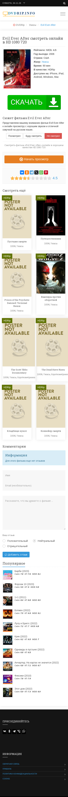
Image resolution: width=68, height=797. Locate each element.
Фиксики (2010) (23, 675)
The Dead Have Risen (53, 369)
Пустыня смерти (17, 241)
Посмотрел (14, 136)
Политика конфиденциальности (20, 774)
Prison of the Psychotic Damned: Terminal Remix (16, 303)
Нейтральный (44, 540)
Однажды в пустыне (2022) (29, 649)
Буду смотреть (34, 136)
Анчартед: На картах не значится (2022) (37, 662)
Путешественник (51, 238)
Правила (7, 769)
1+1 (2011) (20, 597)
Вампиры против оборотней (51, 298)
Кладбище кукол (17, 430)
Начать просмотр (33, 159)
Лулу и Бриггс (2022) (26, 623)
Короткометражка (26, 377)
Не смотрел (53, 136)
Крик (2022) (21, 636)
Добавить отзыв (16, 554)
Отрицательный (15, 546)
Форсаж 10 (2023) (24, 584)
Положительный (15, 540)
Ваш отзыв (9, 535)
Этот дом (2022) (23, 688)
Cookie (6, 779)
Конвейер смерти (51, 430)
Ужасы (45, 61)
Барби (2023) (22, 571)
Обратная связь (11, 764)
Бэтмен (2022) (22, 610)
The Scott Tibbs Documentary (19, 371)
